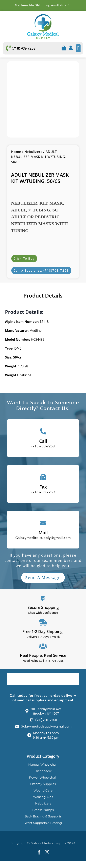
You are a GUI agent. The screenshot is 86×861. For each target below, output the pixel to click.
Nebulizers (33, 151)
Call (43, 441)
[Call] (43, 431)
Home (16, 151)
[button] (78, 48)
